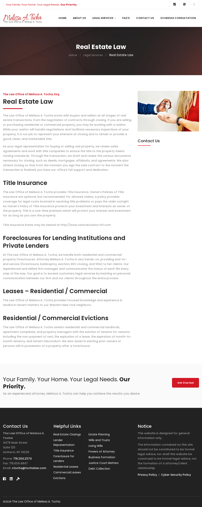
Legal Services (104, 18)
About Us (79, 18)
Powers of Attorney (102, 451)
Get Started (185, 383)
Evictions (59, 478)
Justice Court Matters (104, 463)
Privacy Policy (147, 475)
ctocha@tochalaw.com (29, 468)
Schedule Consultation (178, 18)
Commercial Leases (67, 472)
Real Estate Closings (67, 434)
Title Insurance (63, 451)
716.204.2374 (22, 459)
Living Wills (96, 446)
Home (62, 18)
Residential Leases (65, 467)
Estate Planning (99, 434)
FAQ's (126, 18)
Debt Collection (99, 469)
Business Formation (102, 457)
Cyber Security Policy (176, 475)
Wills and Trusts (99, 440)
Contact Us (145, 18)
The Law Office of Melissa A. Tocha (36, 501)
